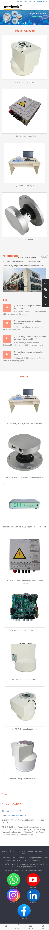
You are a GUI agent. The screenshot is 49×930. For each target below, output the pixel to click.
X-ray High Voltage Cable (26, 867)
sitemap (25, 854)
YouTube (33, 880)
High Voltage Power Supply (37, 1)
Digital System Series (24, 240)
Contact (18, 926)
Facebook (24, 911)
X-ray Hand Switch (8, 858)
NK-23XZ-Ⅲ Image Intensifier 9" (24, 729)
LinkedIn (33, 896)
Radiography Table (35, 858)
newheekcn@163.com (17, 815)
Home (6, 926)
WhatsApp (13, 880)
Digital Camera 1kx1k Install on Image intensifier (24, 477)
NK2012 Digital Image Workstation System (24, 423)
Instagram (13, 896)
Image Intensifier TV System (24, 186)
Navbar (30, 926)
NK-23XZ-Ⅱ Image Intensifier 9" (24, 680)
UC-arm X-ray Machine (19, 864)
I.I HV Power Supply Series (24, 136)
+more (44, 256)
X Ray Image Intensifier (24, 82)
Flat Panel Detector (34, 860)
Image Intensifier (21, 1)
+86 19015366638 (14, 871)
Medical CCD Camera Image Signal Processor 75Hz (24, 527)
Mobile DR (6, 864)
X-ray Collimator (36, 864)
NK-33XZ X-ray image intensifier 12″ (24, 778)
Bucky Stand (22, 858)
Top (43, 926)
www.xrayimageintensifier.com (33, 851)
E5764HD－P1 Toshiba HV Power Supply (24, 630)
